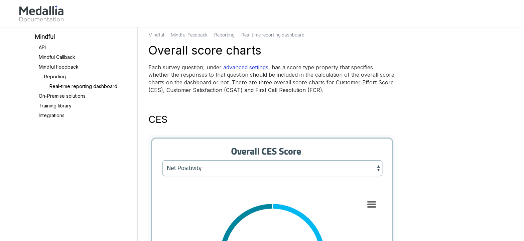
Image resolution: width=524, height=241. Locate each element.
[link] (41, 13)
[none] (484, 35)
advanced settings (245, 67)
